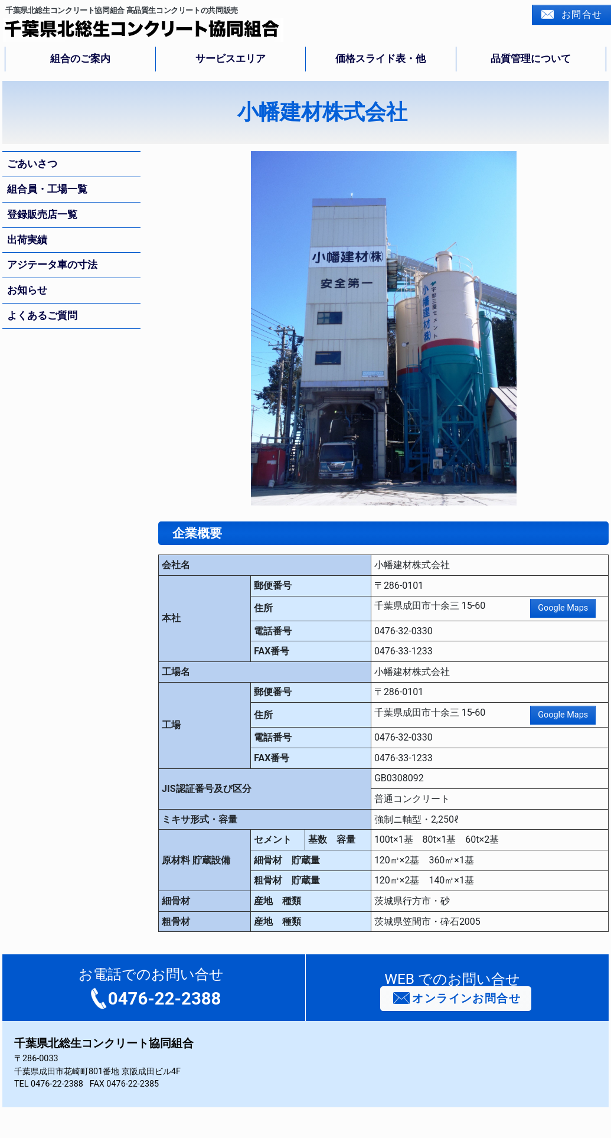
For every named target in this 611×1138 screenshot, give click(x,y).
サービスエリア (230, 58)
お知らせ (27, 290)
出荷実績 (27, 240)
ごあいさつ (32, 163)
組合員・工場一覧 (47, 189)
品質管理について (531, 58)
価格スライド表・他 (380, 58)
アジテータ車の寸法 (52, 264)
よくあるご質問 (42, 315)
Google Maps (563, 608)
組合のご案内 (80, 58)
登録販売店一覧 (42, 214)
